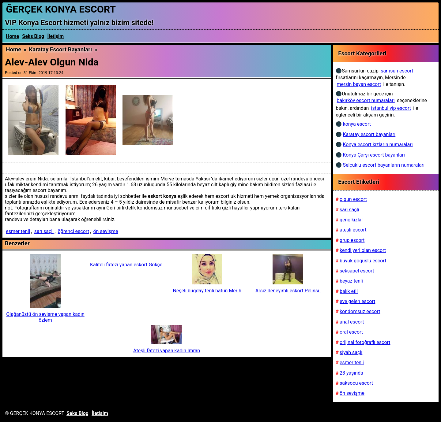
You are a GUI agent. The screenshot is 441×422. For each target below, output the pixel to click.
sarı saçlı (44, 231)
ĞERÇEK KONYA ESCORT (61, 9)
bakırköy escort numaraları (366, 100)
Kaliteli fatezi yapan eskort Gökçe (126, 265)
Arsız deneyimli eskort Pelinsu (288, 291)
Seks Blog (33, 36)
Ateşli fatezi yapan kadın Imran (166, 351)
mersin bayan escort (359, 84)
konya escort (357, 124)
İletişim (55, 36)
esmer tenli (18, 231)
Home (12, 36)
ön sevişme (105, 231)
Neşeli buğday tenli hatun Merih (207, 291)
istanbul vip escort (391, 108)
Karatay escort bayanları (60, 49)
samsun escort (397, 71)
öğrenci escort (73, 231)
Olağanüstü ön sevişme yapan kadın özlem (45, 317)
